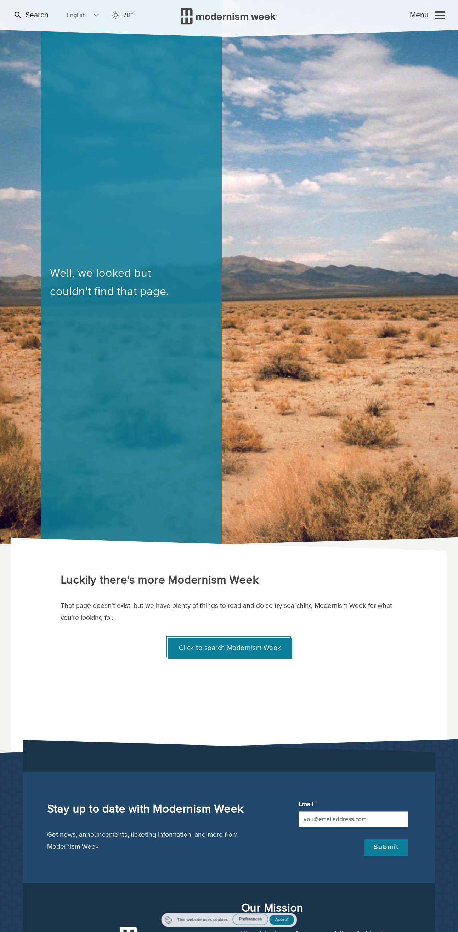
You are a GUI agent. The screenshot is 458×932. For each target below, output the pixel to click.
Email (306, 804)
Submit (386, 847)
